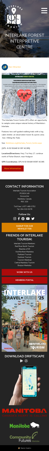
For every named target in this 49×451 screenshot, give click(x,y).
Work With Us (24, 272)
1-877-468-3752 (28, 206)
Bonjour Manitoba (24, 265)
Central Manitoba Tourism (25, 263)
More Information (12, 168)
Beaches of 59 (24, 249)
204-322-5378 (26, 209)
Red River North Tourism (24, 246)
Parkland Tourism (24, 254)
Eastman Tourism (24, 257)
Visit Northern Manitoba (24, 252)
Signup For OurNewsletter (24, 227)
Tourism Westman (24, 260)
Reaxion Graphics (26, 448)
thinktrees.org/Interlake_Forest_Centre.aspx (23, 143)
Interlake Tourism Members (24, 243)
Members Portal (24, 280)
